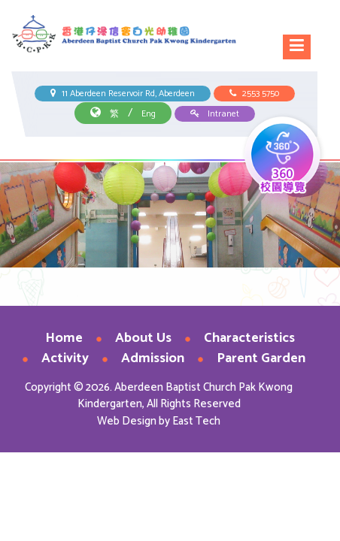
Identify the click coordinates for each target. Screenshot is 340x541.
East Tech (196, 421)
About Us (143, 338)
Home (64, 338)
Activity (65, 358)
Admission (152, 358)
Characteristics (249, 338)
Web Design (126, 421)
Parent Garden (261, 358)
